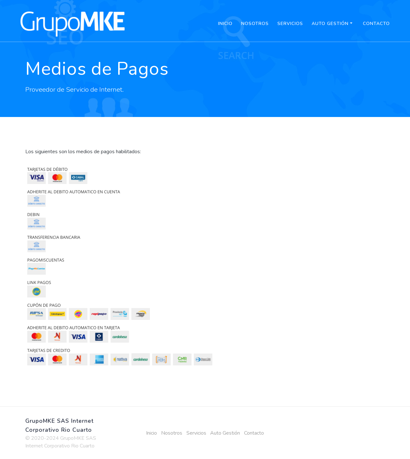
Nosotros (255, 24)
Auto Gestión (330, 24)
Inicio (225, 24)
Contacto (376, 24)
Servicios (290, 24)
